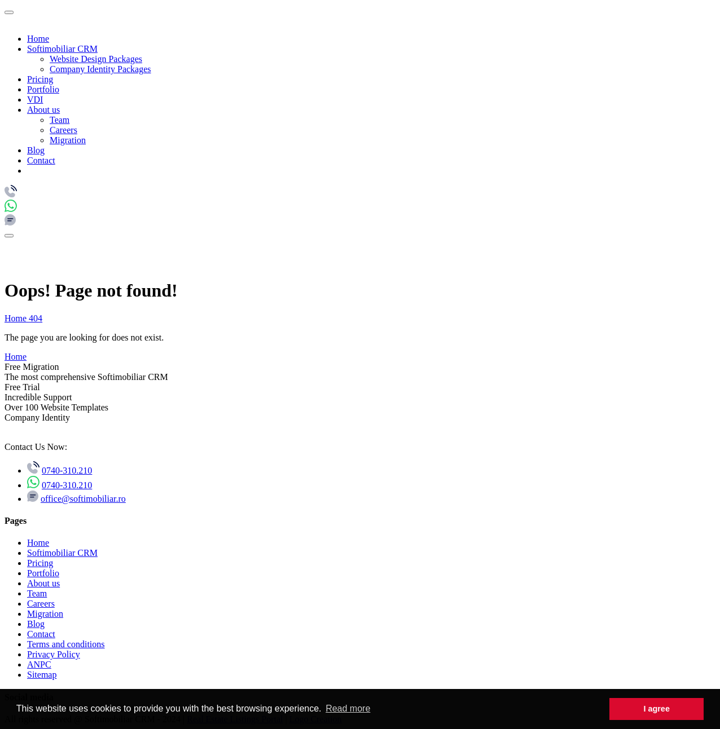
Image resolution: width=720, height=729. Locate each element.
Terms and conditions (66, 644)
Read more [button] (348, 708)
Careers (63, 130)
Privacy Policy (53, 654)
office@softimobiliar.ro (83, 498)
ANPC (39, 664)
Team (59, 120)
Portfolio (43, 89)
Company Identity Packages (100, 69)
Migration (68, 140)
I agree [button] (656, 708)
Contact (41, 160)
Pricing (40, 79)
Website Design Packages (96, 59)
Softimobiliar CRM (62, 49)
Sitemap (41, 674)
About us (43, 109)
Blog (36, 150)
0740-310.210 (67, 470)
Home (38, 38)
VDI (35, 99)
